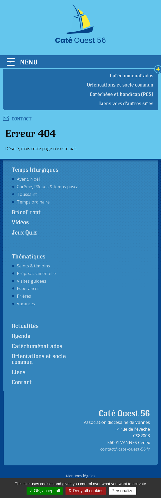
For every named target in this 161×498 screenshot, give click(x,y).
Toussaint (27, 194)
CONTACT (22, 118)
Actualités (25, 326)
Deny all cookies (85, 491)
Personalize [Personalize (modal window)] (123, 491)
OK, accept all (44, 491)
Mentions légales (80, 475)
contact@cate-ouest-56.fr (125, 449)
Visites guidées (31, 281)
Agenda (21, 336)
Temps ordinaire (33, 202)
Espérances (28, 288)
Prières (24, 296)
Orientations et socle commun (120, 85)
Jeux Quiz (24, 232)
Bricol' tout (26, 212)
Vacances (26, 304)
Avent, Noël (28, 179)
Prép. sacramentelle (36, 273)
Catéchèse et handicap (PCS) (121, 94)
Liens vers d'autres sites (126, 103)
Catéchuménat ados (131, 75)
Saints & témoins (33, 266)
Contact (22, 382)
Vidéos (20, 222)
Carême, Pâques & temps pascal (48, 187)
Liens (19, 372)
